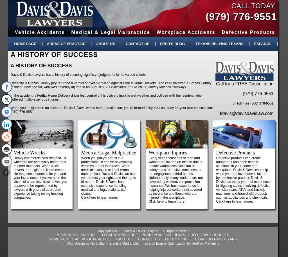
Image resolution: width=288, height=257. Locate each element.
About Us (105, 44)
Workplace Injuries (168, 153)
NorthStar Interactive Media (110, 243)
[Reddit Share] (6, 136)
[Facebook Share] (6, 87)
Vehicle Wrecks (29, 153)
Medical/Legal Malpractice (108, 153)
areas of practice (92, 239)
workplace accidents (164, 235)
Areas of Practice (66, 44)
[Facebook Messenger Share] (6, 112)
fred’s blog (176, 239)
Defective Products (235, 153)
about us (123, 239)
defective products (209, 235)
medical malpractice (77, 235)
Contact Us (137, 44)
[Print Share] (6, 149)
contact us (149, 239)
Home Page (25, 44)
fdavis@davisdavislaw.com (247, 113)
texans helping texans (215, 239)
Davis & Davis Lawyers (54, 14)
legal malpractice (120, 235)
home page (59, 239)
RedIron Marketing (205, 243)
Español (262, 44)
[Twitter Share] (6, 99)
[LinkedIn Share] (6, 124)
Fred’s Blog (172, 44)
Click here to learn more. (99, 198)
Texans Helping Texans (219, 44)
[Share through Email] (6, 161)
